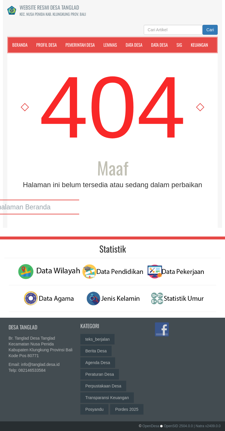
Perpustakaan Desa (103, 383)
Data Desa (134, 44)
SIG (179, 44)
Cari (210, 29)
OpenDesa (150, 426)
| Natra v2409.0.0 (207, 426)
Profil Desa (46, 44)
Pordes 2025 (126, 406)
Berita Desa (96, 348)
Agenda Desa (97, 360)
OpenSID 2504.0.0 (178, 426)
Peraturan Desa (99, 371)
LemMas (110, 44)
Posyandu (94, 406)
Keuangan (199, 44)
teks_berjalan (97, 336)
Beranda (19, 44)
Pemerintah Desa (80, 44)
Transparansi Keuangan (107, 395)
